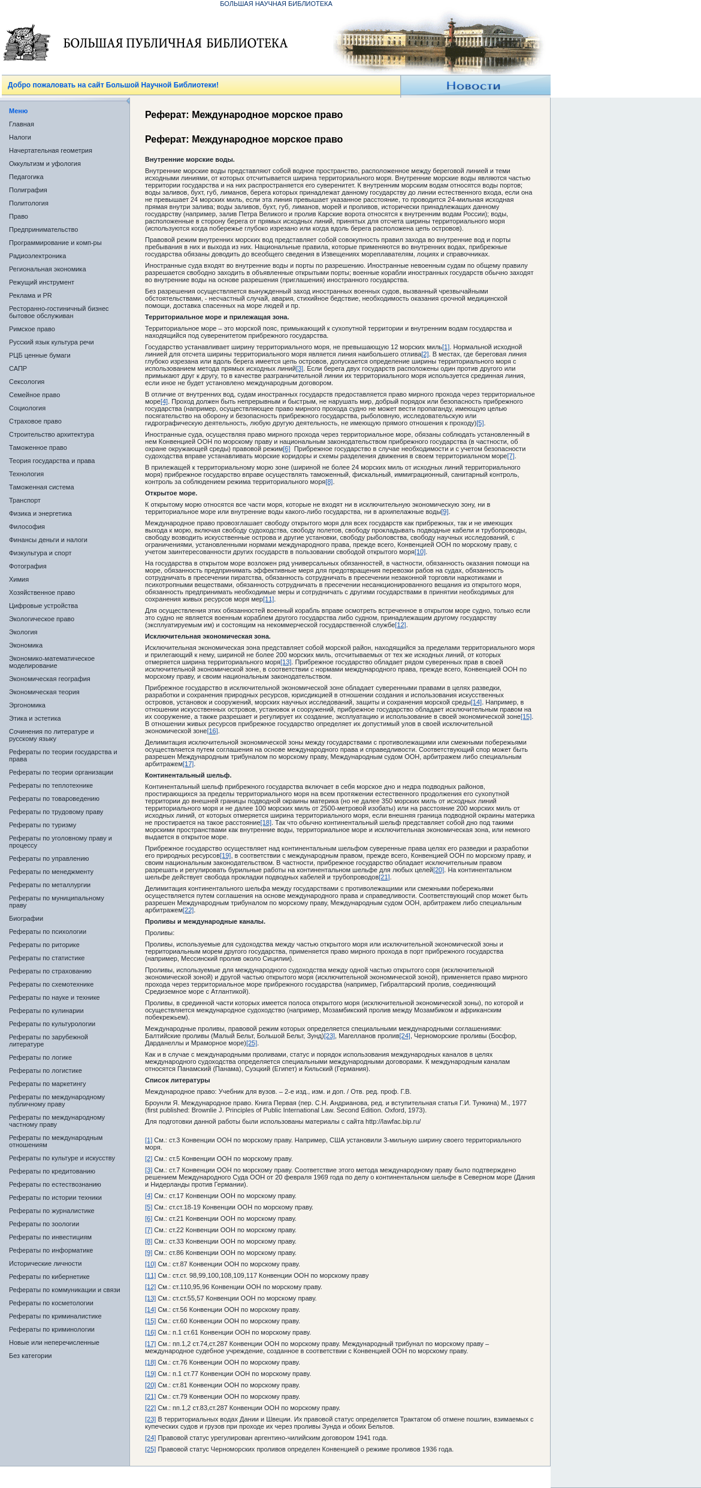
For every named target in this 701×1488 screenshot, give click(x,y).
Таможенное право (38, 447)
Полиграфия (28, 189)
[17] (188, 763)
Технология (26, 473)
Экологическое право (41, 618)
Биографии (26, 918)
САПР (18, 368)
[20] (438, 869)
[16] (212, 730)
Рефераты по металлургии (49, 884)
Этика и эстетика (35, 718)
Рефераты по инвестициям (50, 1237)
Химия (19, 579)
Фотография (28, 566)
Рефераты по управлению (49, 858)
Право (18, 216)
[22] (188, 910)
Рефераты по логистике (45, 1070)
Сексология (26, 381)
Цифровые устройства (43, 605)
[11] (268, 599)
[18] (266, 822)
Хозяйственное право (42, 592)
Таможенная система (41, 487)
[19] (225, 855)
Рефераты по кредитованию (52, 1171)
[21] (384, 877)
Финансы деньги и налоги (48, 539)
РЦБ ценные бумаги (40, 355)
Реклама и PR (30, 295)
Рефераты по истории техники (55, 1197)
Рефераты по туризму (42, 824)
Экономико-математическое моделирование (52, 662)
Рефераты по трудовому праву (56, 811)
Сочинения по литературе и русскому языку (51, 735)
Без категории (30, 1355)
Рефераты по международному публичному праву (57, 1100)
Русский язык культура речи (51, 342)
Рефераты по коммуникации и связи (64, 1289)
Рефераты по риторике (44, 944)
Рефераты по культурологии (52, 1023)
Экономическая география (49, 678)
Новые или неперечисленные (54, 1342)
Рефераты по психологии (47, 931)
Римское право (32, 328)
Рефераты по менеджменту (51, 871)
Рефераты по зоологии (44, 1223)
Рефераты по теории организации (61, 772)
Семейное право (34, 394)
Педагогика (26, 176)
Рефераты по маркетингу (47, 1083)
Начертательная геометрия (50, 150)
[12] (400, 624)
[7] (510, 455)
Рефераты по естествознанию (55, 1184)
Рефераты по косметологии (51, 1302)
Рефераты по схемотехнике (51, 984)
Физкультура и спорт (40, 553)
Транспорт (25, 500)
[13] (285, 662)
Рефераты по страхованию (50, 971)
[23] (329, 1035)
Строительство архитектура (51, 434)
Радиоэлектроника (37, 255)
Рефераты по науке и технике (54, 997)
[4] (164, 401)
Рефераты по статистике (46, 957)
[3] (299, 368)
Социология (27, 408)
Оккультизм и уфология (45, 163)
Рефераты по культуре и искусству (62, 1158)
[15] (526, 716)
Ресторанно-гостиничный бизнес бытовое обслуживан (59, 312)
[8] (329, 481)
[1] (445, 346)
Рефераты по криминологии (52, 1329)
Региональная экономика (47, 269)
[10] (420, 551)
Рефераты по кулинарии (46, 1010)
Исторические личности (45, 1263)
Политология (29, 203)
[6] (286, 448)
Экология (23, 632)
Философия (27, 526)
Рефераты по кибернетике (49, 1276)
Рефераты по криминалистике (55, 1316)
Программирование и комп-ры (55, 242)
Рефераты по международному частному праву (57, 1121)
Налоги (20, 137)
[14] (476, 702)
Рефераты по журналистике (52, 1210)
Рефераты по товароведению (54, 798)
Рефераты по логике (40, 1057)
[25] (251, 1043)
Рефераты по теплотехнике (51, 785)
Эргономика (27, 705)
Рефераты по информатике (51, 1250)
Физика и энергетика (40, 513)
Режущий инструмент (41, 282)
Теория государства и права (52, 460)
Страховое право (35, 421)
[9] (444, 511)
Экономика (26, 645)
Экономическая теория (44, 691)
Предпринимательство (43, 229)
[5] (480, 423)
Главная (21, 124)
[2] (424, 354)
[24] (405, 1035)
